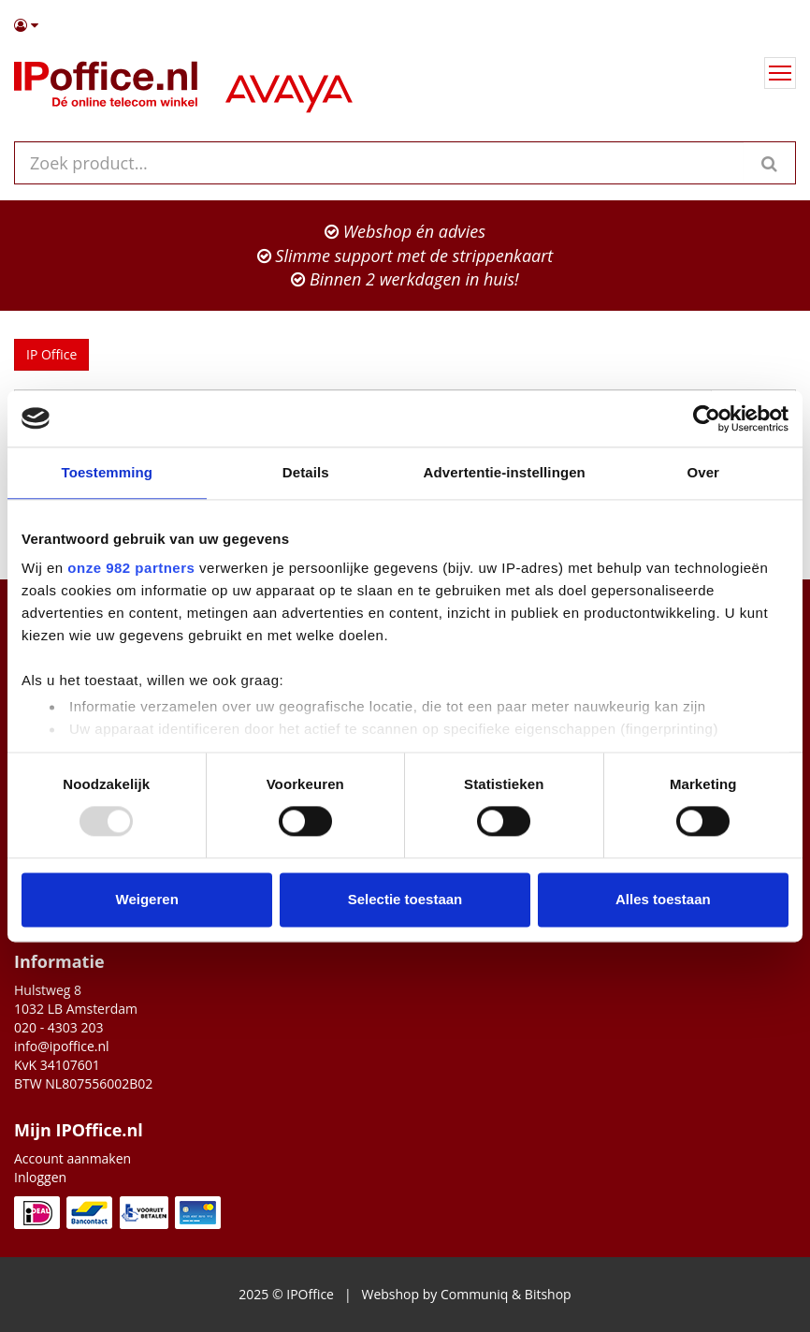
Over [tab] (703, 472)
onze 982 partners (131, 568)
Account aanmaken (72, 1158)
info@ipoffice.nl (61, 1046)
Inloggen (40, 1177)
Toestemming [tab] (106, 472)
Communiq (474, 1294)
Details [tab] (305, 472)
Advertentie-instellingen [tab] (505, 472)
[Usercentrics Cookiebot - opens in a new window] (706, 418)
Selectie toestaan (405, 899)
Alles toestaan (663, 899)
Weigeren (147, 899)
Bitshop (548, 1294)
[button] (405, 25)
